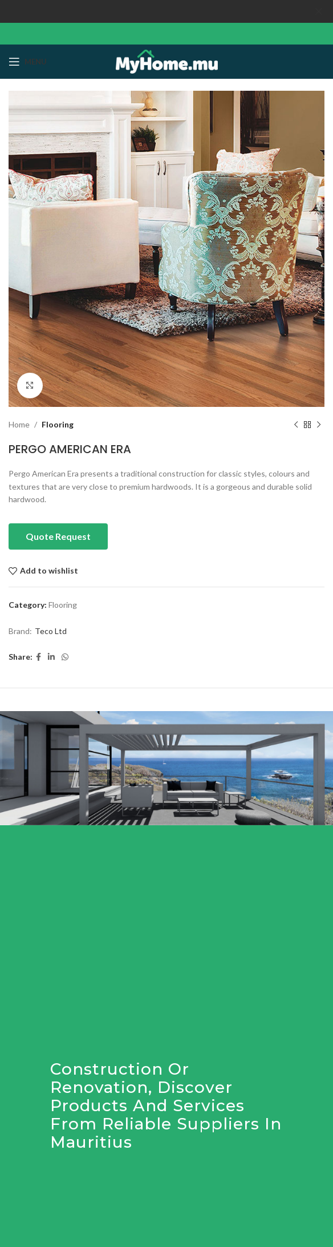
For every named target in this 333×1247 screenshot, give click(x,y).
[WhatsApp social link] (65, 657)
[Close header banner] (318, 11)
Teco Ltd (51, 631)
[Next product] (318, 424)
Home (19, 424)
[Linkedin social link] (51, 657)
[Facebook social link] (38, 657)
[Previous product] (296, 424)
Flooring (58, 424)
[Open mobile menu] (27, 61)
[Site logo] (167, 61)
